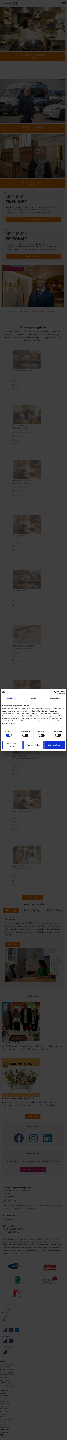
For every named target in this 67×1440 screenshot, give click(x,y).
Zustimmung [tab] (11, 698)
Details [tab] (33, 698)
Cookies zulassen (54, 745)
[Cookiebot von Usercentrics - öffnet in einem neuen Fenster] (56, 692)
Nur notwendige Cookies (12, 745)
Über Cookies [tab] (55, 698)
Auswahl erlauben (33, 745)
